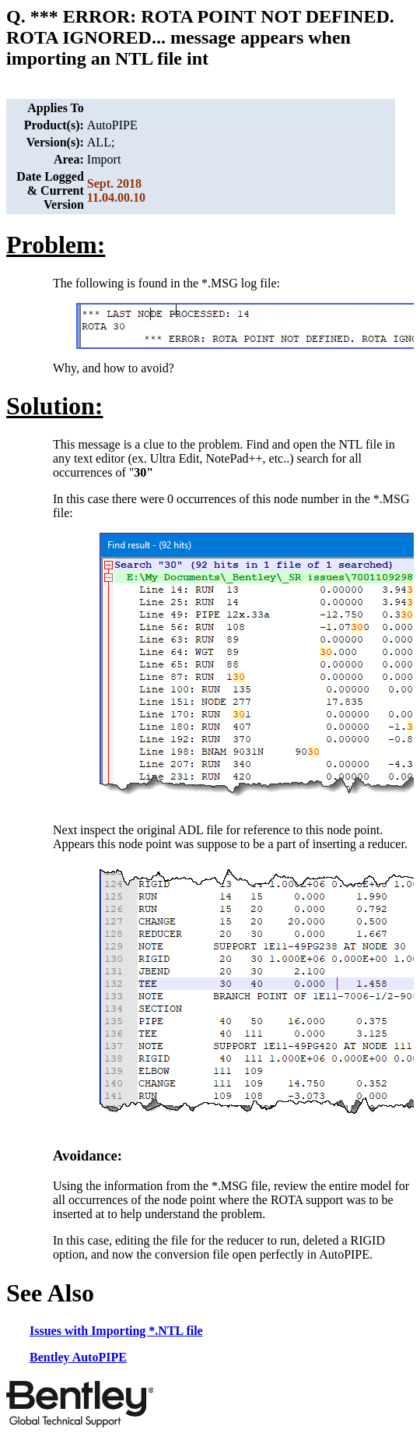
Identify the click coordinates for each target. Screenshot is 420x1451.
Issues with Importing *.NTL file (116, 1330)
